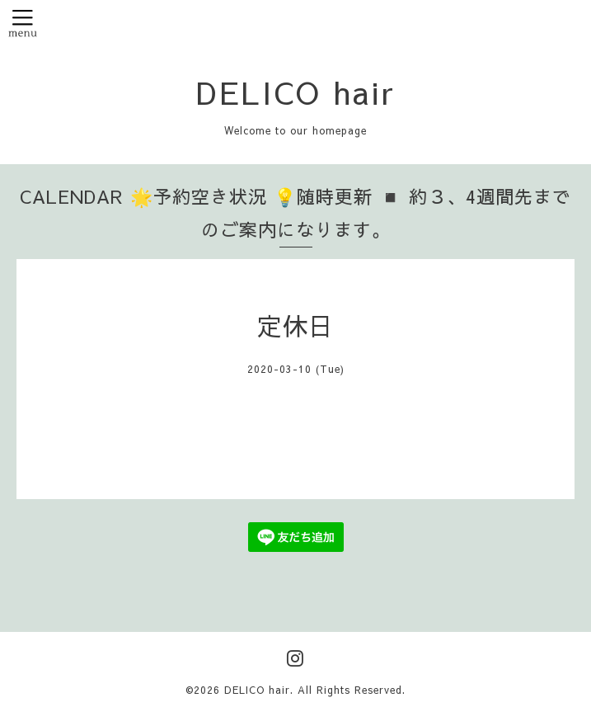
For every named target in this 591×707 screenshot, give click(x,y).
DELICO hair (296, 91)
